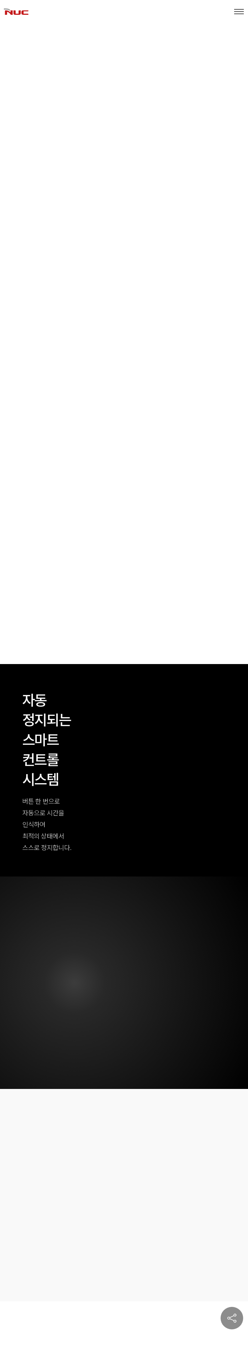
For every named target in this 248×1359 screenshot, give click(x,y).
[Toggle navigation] (239, 11)
